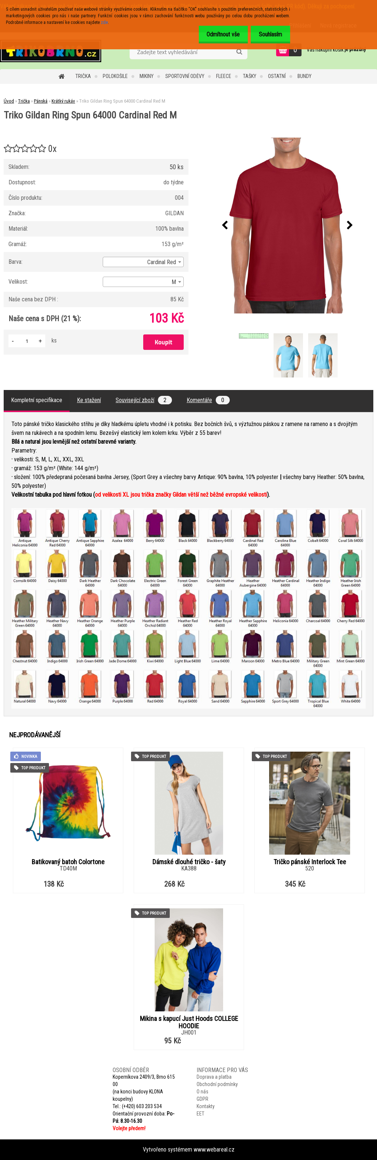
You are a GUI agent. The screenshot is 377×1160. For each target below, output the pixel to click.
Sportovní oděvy (184, 76)
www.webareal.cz (214, 1149)
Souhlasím (269, 34)
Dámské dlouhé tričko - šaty (189, 862)
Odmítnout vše (219, 34)
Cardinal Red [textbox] (161, 262)
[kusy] (26, 340)
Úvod (9, 101)
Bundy (304, 76)
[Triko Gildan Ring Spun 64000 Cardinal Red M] (287, 225)
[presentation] (225, 225)
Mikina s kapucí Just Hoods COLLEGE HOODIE (189, 1022)
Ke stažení (89, 400)
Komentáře (208, 400)
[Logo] (50, 50)
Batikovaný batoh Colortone (68, 862)
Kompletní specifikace (36, 400)
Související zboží (144, 400)
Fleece (223, 76)
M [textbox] (174, 282)
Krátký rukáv (63, 101)
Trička (83, 76)
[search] (239, 52)
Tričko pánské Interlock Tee (310, 862)
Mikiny (147, 76)
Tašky (249, 76)
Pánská (40, 101)
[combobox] (143, 262)
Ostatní (277, 76)
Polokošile (115, 76)
